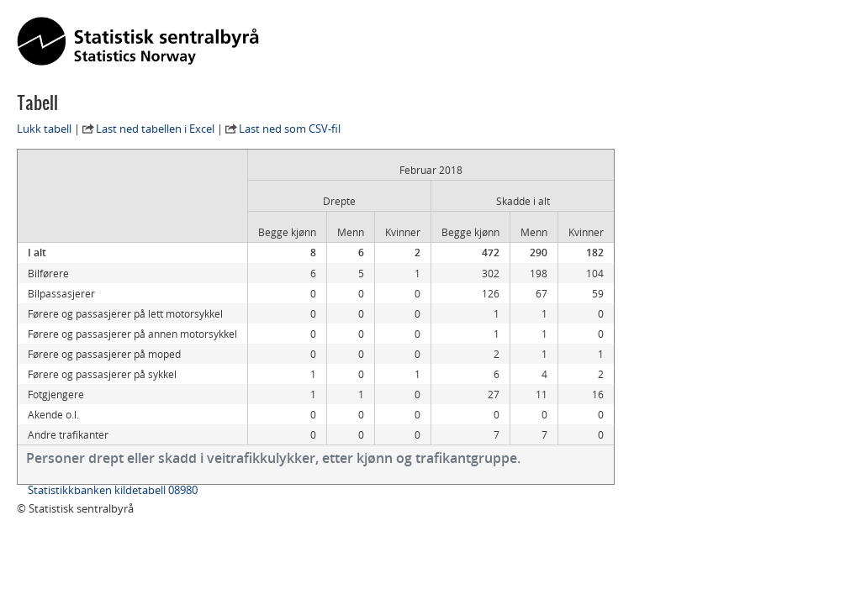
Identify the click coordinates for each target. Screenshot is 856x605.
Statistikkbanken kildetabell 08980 (113, 489)
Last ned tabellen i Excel (155, 128)
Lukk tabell (44, 128)
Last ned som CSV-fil (290, 128)
